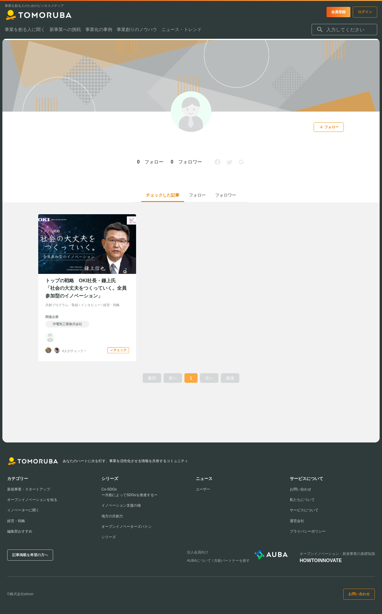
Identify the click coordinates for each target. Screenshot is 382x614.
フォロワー (225, 195)
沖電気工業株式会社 (67, 324)
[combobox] (344, 31)
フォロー (197, 195)
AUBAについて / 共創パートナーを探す (218, 561)
